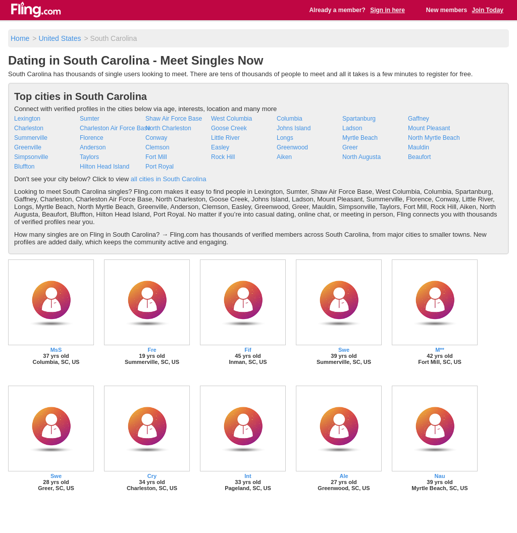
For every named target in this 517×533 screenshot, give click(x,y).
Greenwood (292, 147)
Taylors (89, 157)
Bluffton (24, 166)
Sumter (89, 118)
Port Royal (159, 166)
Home (20, 38)
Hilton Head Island (104, 166)
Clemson (157, 147)
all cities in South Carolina (168, 179)
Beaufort (419, 157)
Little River (225, 137)
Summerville (30, 137)
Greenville (27, 147)
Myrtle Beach (360, 137)
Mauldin (418, 147)
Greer (350, 147)
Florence (92, 137)
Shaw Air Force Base (173, 118)
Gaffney (418, 118)
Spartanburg (359, 118)
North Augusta (361, 157)
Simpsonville (31, 157)
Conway (156, 137)
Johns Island (294, 128)
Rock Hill (223, 157)
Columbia (289, 118)
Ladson (352, 128)
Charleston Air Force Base (115, 128)
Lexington (27, 118)
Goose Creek (229, 128)
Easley (220, 147)
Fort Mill (156, 157)
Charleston (28, 128)
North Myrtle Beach (434, 137)
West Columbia (231, 118)
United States (59, 38)
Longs (285, 137)
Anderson (93, 147)
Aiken (284, 157)
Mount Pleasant (429, 128)
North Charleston (168, 128)
